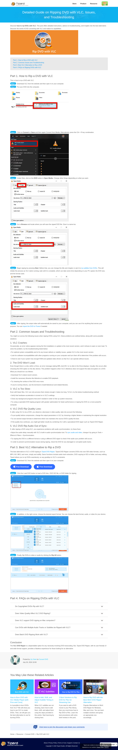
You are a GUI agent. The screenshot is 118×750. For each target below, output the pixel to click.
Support (69, 743)
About (45, 743)
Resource (93, 4)
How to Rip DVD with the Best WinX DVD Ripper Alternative (93, 699)
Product (83, 4)
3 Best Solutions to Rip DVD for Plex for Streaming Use (68, 699)
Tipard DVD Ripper (48, 452)
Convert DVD (43, 659)
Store (74, 4)
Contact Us (76, 743)
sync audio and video (74, 432)
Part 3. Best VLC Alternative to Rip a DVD (27, 65)
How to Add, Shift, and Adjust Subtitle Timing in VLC (44, 699)
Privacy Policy (53, 743)
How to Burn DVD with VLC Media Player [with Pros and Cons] (19, 699)
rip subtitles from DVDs (89, 268)
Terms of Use (62, 743)
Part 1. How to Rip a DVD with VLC (25, 60)
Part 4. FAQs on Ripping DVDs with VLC (27, 67)
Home (12, 734)
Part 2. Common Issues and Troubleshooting (28, 62)
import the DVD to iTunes (31, 326)
